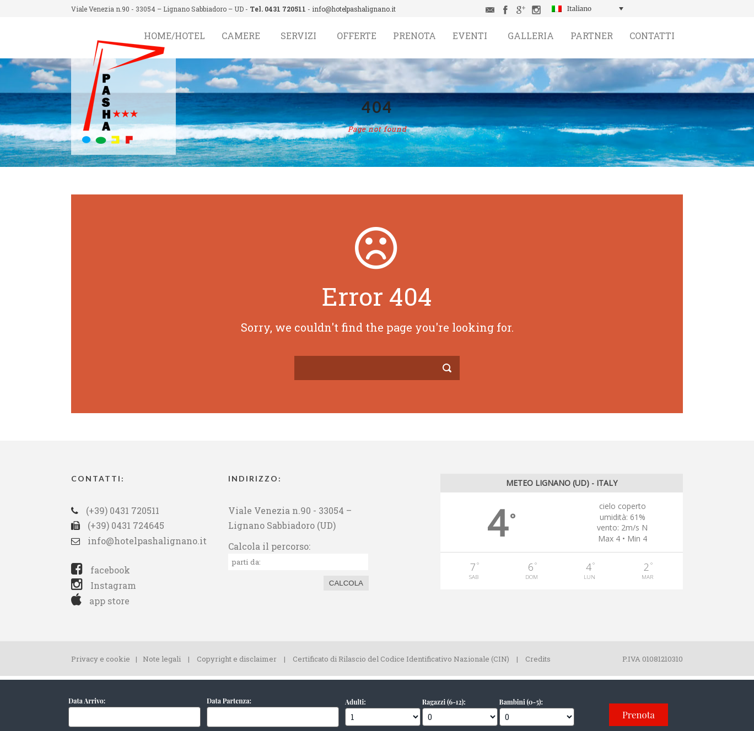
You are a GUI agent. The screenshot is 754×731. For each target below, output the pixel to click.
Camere (241, 35)
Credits (538, 659)
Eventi (470, 35)
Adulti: (355, 701)
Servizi (298, 35)
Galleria (531, 35)
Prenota (414, 35)
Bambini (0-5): (521, 701)
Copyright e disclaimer (237, 659)
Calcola (346, 583)
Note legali (162, 659)
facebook (100, 570)
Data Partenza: (229, 700)
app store (100, 601)
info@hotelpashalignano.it (354, 8)
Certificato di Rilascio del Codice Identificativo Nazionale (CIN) (401, 659)
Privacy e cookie (100, 659)
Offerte (356, 35)
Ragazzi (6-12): (444, 701)
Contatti (652, 35)
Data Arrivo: (86, 700)
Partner (591, 35)
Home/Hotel (174, 35)
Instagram (103, 585)
